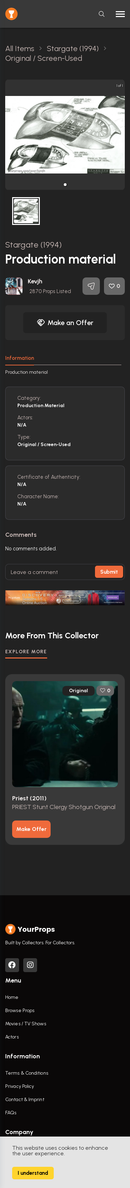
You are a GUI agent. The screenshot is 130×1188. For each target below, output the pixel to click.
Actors (12, 1037)
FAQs (10, 1113)
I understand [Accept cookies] (33, 1173)
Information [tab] (19, 358)
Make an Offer (65, 322)
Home (11, 997)
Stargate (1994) (33, 245)
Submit (109, 572)
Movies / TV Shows (25, 1024)
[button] (65, 184)
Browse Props (19, 1010)
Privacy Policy (19, 1086)
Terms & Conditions (26, 1073)
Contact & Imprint (24, 1099)
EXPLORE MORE (26, 652)
